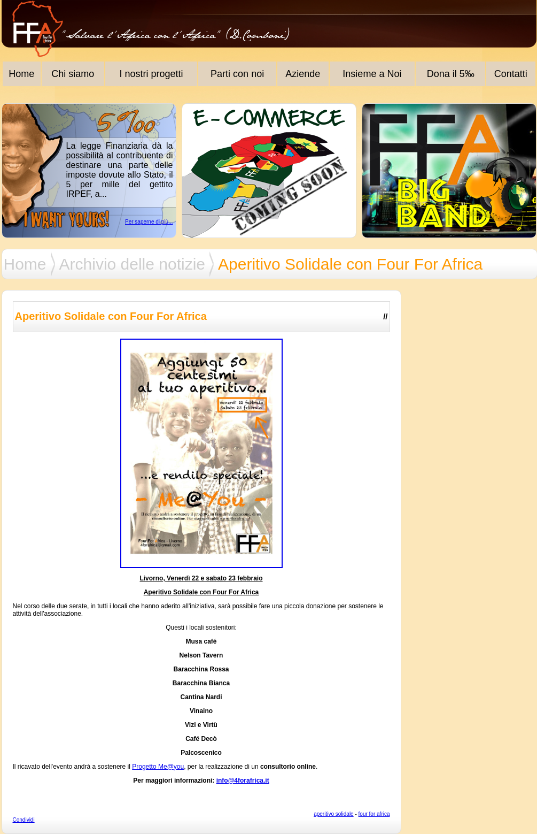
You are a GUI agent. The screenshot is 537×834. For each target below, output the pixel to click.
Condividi (24, 820)
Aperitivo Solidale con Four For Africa (350, 264)
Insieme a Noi (372, 73)
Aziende (302, 73)
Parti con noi (237, 73)
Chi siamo (72, 73)
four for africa (374, 814)
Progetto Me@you (158, 766)
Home (21, 73)
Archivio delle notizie (132, 264)
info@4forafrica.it (242, 780)
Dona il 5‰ (450, 73)
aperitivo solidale (334, 814)
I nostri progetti (151, 73)
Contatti (510, 73)
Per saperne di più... (149, 222)
